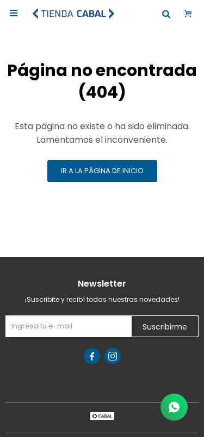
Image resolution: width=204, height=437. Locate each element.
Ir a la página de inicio (102, 171)
